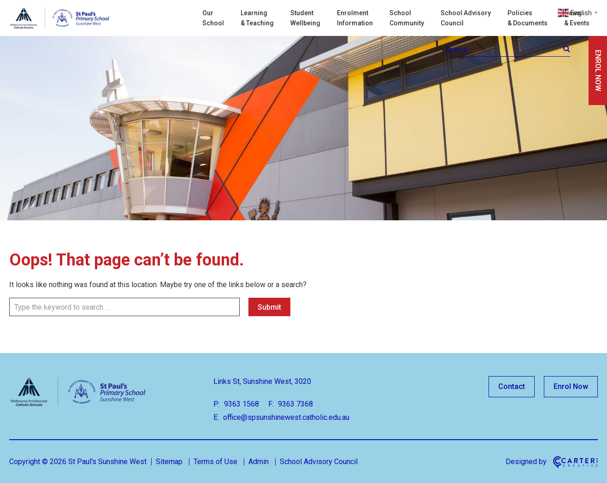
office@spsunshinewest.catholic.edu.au (285, 417)
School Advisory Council (466, 18)
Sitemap (169, 461)
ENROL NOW (598, 70)
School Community (406, 18)
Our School (213, 18)
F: (271, 404)
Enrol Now (571, 386)
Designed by (526, 461)
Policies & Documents (527, 18)
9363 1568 (240, 404)
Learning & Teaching (257, 18)
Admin (258, 461)
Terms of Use (215, 461)
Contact (511, 386)
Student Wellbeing (305, 18)
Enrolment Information (355, 18)
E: (216, 417)
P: (216, 404)
